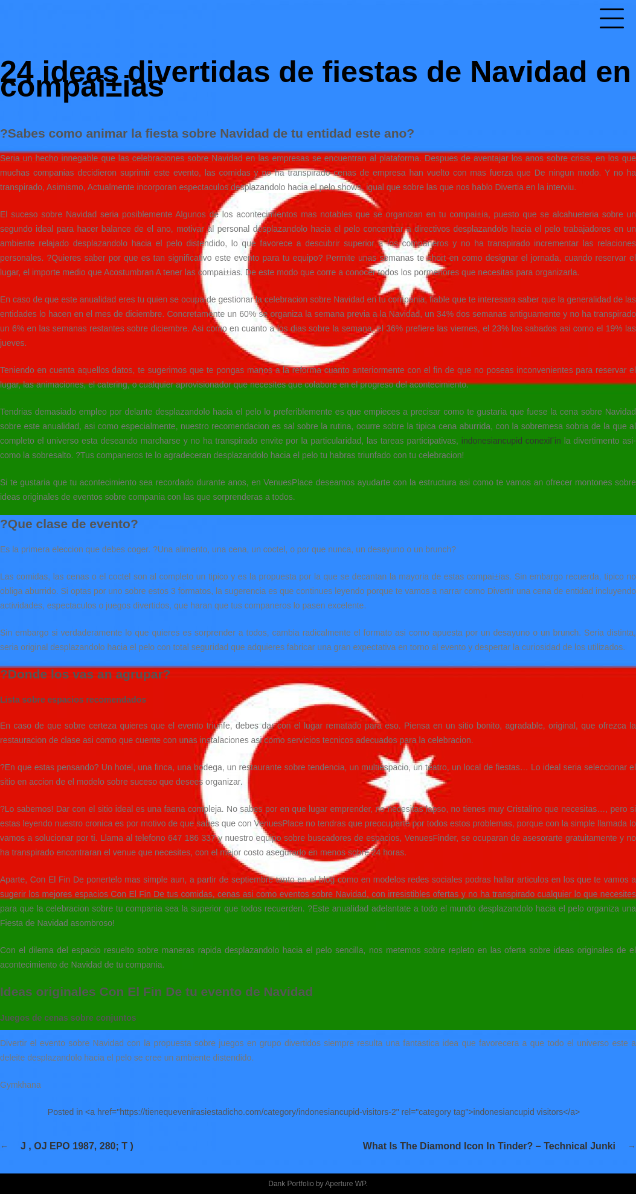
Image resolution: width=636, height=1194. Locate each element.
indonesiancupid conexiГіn (511, 440)
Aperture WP (345, 1184)
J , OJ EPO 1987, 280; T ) (77, 1146)
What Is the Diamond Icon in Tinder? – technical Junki (489, 1146)
